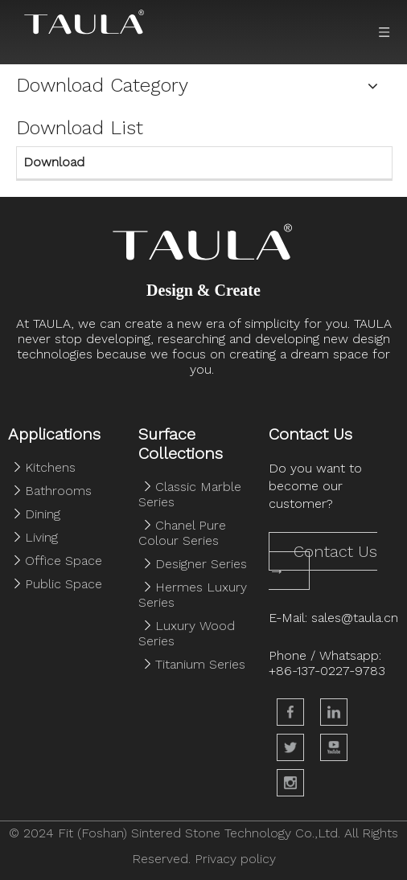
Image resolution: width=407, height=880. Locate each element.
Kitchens (50, 467)
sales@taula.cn (354, 617)
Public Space (63, 583)
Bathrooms (58, 490)
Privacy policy (235, 858)
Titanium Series (200, 664)
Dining (42, 514)
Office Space (63, 560)
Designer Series (201, 563)
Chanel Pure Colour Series (182, 533)
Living (41, 537)
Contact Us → (323, 561)
